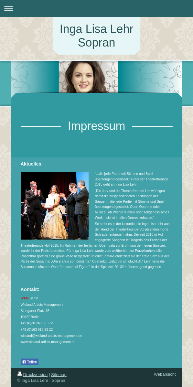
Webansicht (165, 374)
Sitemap (59, 374)
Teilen (29, 362)
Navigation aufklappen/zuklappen (96, 9)
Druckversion (32, 374)
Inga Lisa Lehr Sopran (96, 35)
